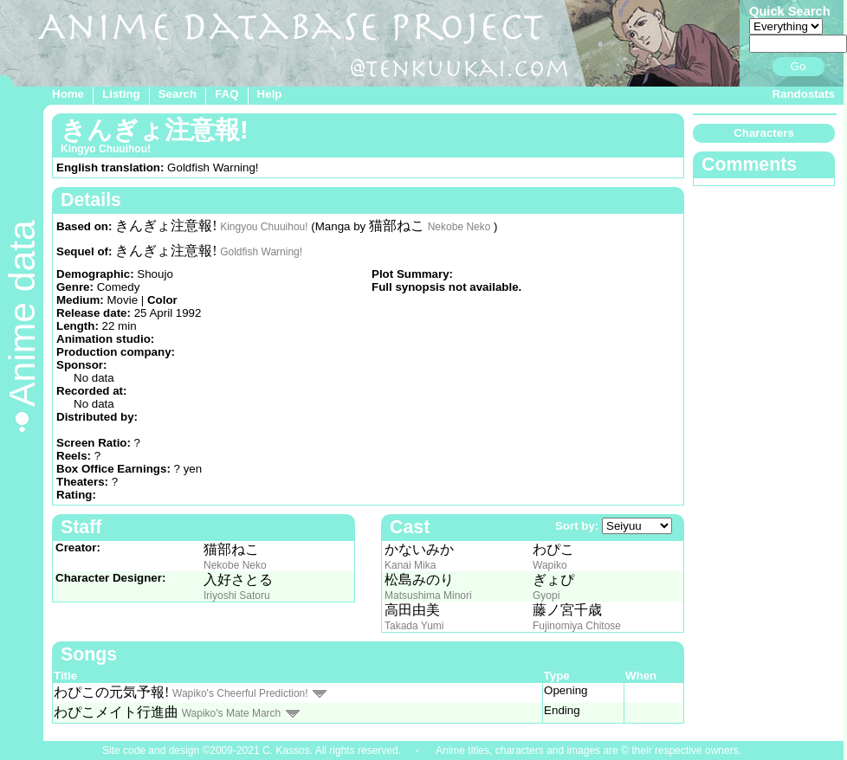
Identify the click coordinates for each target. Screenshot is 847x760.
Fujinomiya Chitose (577, 626)
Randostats (803, 93)
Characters (764, 132)
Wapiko (550, 565)
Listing (121, 93)
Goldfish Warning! (261, 252)
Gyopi (546, 595)
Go (798, 66)
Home (68, 93)
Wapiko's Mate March (231, 713)
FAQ (226, 93)
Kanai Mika (410, 565)
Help (269, 93)
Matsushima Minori (428, 595)
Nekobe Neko (459, 227)
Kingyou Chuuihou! (263, 227)
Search (177, 93)
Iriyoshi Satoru (237, 595)
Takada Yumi (414, 626)
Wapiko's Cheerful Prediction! (240, 693)
